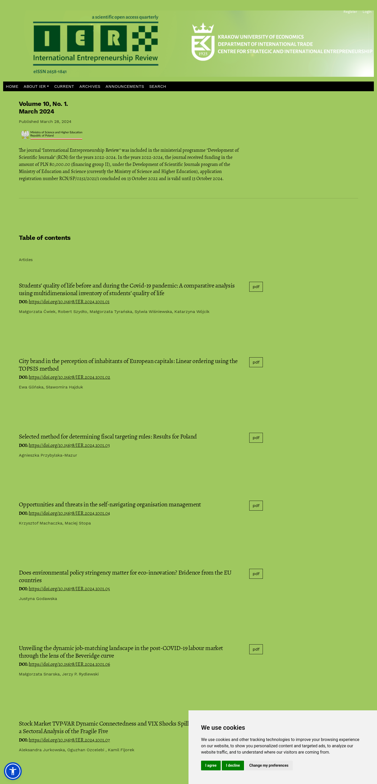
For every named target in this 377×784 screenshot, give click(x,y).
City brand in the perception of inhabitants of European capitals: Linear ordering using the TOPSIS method (128, 365)
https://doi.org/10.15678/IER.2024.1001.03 (69, 445)
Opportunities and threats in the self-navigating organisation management (110, 504)
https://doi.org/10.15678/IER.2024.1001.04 (69, 513)
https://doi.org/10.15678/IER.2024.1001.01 (69, 302)
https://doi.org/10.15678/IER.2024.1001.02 (69, 377)
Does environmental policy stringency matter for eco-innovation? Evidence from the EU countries (125, 576)
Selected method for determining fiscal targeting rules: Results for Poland (108, 436)
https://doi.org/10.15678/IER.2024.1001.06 (69, 664)
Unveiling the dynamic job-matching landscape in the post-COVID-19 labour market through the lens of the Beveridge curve (121, 652)
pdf (256, 286)
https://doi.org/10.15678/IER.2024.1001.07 (69, 740)
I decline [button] (233, 765)
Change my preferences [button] (268, 765)
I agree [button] (211, 765)
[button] (36, 86)
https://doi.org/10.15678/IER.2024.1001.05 (69, 589)
